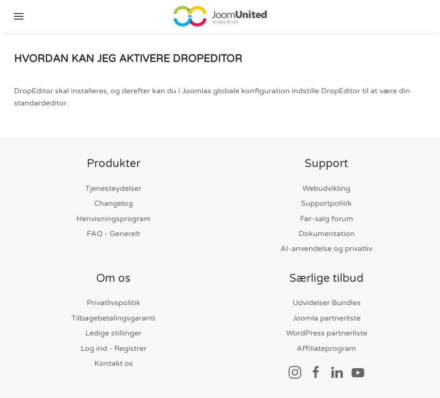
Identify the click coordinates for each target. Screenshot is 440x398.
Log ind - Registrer (114, 348)
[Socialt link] (295, 372)
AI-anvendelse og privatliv (326, 248)
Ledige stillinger (113, 333)
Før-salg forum (326, 218)
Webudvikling (326, 188)
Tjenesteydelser (113, 188)
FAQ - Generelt (113, 233)
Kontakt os (113, 363)
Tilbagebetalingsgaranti (113, 318)
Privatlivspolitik (113, 302)
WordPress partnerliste (326, 333)
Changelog (113, 203)
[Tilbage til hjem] (220, 16)
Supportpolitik (326, 203)
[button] (18, 16)
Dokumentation (327, 233)
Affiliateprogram (326, 348)
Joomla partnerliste (327, 318)
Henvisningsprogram (114, 218)
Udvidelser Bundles (327, 302)
